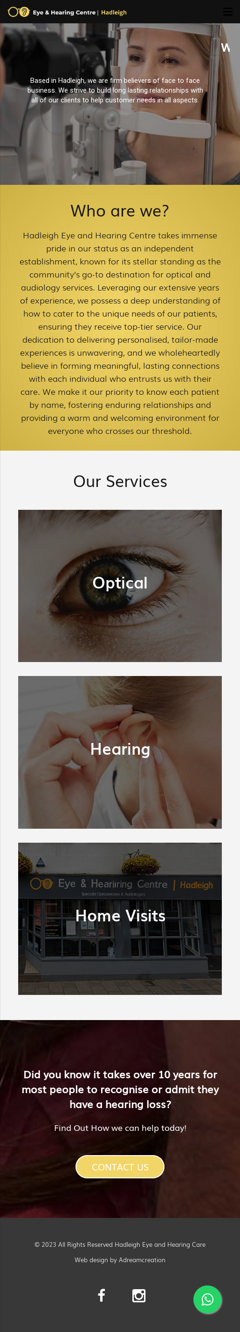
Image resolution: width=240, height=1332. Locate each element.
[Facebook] (101, 1295)
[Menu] (228, 11)
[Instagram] (139, 1295)
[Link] (67, 12)
